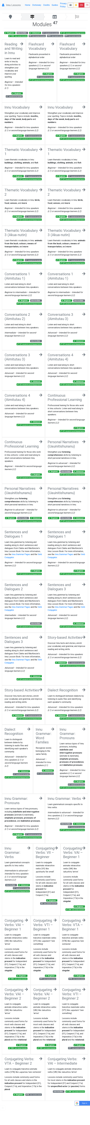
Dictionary (36, 5)
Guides (55, 5)
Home (27, 5)
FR (87, 5)
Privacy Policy (63, 5)
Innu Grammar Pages (21, 554)
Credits (46, 5)
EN (81, 5)
